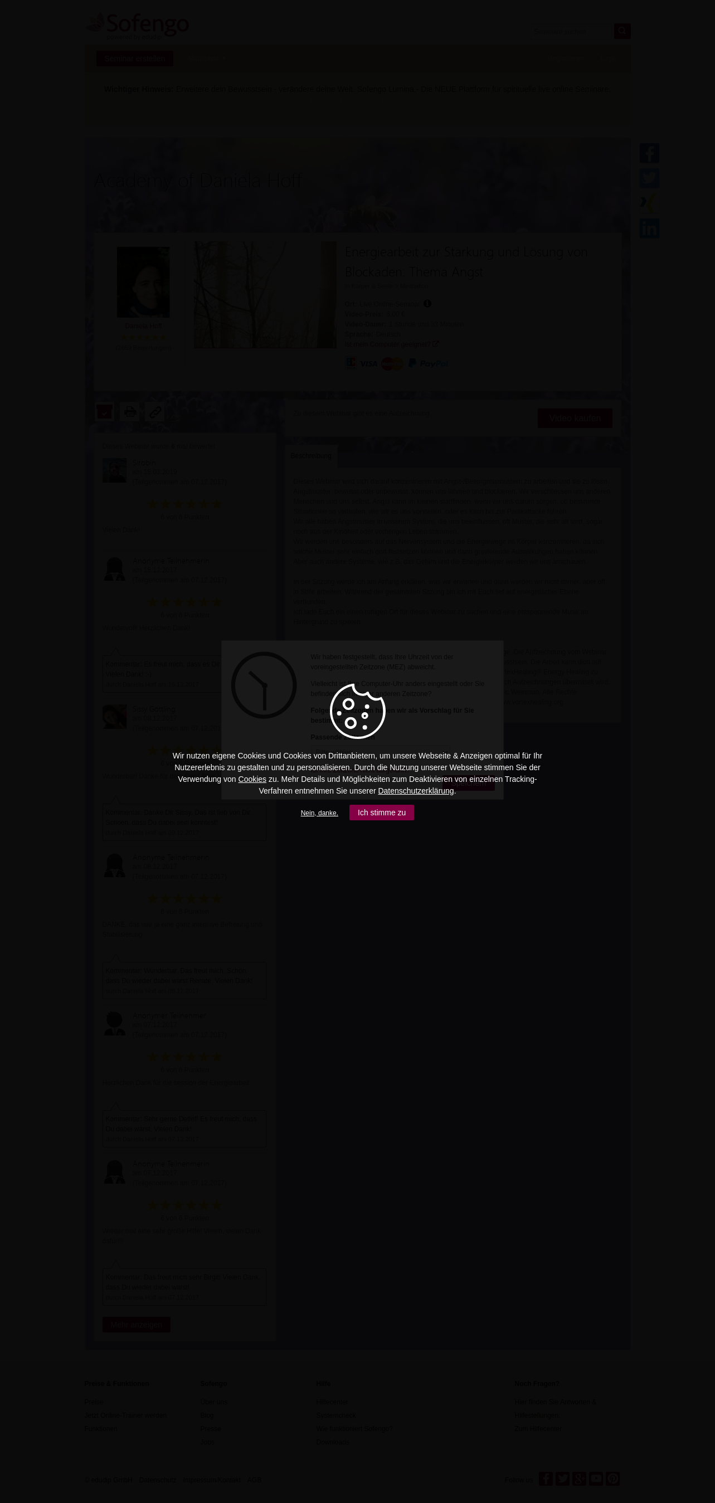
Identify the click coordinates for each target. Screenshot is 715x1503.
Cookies (253, 779)
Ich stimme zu (382, 812)
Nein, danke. (319, 813)
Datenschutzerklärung (416, 790)
